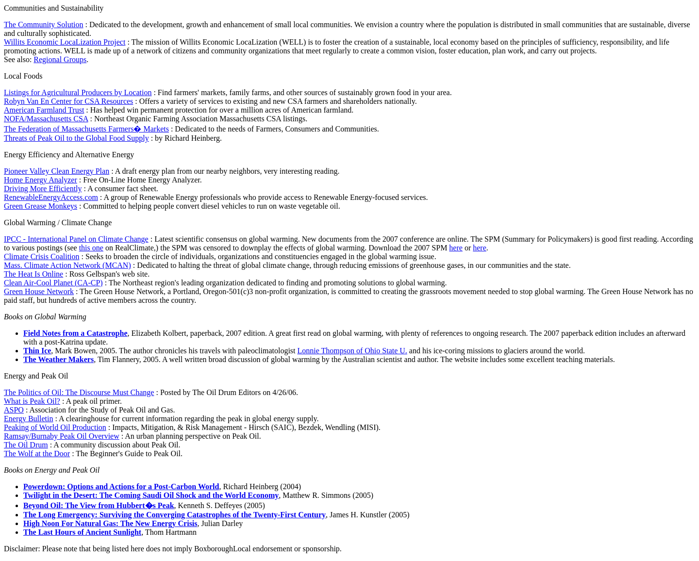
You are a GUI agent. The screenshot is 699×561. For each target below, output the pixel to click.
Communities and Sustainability (53, 8)
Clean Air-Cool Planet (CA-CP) (53, 283)
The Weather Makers (58, 359)
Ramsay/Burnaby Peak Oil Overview (61, 436)
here (456, 248)
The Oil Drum (26, 445)
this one (91, 248)
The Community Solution (43, 24)
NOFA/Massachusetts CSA (46, 119)
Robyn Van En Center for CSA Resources (68, 101)
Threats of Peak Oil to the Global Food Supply (76, 138)
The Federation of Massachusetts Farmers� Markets (86, 129)
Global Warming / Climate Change (58, 222)
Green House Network (39, 291)
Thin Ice (37, 350)
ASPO (14, 410)
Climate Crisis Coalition (42, 256)
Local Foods (23, 76)
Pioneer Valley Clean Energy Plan (56, 171)
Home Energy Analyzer (40, 180)
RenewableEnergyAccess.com (51, 197)
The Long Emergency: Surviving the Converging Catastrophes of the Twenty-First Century (174, 515)
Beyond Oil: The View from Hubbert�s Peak (98, 505)
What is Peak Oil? (32, 401)
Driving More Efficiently (43, 188)
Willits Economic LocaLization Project (64, 42)
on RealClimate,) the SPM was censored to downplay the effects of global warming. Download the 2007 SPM (276, 248)
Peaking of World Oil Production (55, 427)
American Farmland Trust (44, 110)
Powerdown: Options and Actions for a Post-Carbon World (121, 486)
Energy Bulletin (28, 418)
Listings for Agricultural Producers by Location (77, 92)
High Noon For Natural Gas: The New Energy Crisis (110, 523)
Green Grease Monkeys (40, 206)
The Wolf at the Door (37, 453)
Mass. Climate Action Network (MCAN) (67, 265)
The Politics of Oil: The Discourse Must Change (79, 392)
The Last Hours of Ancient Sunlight (82, 532)
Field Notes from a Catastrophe (75, 333)
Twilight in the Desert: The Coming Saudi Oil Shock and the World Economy (151, 495)
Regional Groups (59, 59)
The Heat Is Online (33, 274)
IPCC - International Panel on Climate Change (76, 239)
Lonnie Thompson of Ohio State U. (352, 350)
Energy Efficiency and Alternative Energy (69, 154)
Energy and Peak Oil (36, 376)
